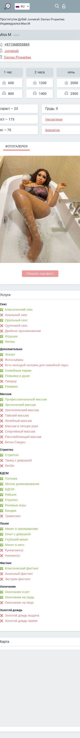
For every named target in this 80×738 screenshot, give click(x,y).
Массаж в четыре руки (21, 426)
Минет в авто (14, 545)
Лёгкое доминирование (22, 484)
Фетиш (10, 342)
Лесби (9, 466)
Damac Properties (52, 19)
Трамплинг (13, 516)
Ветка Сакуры (15, 442)
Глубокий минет (16, 539)
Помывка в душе (17, 376)
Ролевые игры (15, 505)
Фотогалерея (16, 146)
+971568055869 (16, 44)
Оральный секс (16, 320)
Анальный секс (16, 315)
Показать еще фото (40, 273)
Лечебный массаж (18, 421)
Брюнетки (52, 130)
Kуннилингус (14, 550)
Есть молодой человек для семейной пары (36, 365)
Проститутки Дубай (13, 19)
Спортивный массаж (20, 431)
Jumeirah (33, 19)
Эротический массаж (20, 405)
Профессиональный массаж (26, 399)
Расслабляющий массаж (23, 437)
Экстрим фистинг (18, 579)
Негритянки (54, 119)
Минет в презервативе (21, 529)
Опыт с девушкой (18, 534)
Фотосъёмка (14, 360)
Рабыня (10, 494)
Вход (63, 6)
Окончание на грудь (19, 597)
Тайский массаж (17, 415)
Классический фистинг (21, 568)
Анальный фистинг (19, 574)
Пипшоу (11, 381)
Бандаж (10, 511)
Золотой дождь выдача (22, 615)
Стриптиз (12, 455)
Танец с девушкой (18, 460)
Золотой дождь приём (21, 621)
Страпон (11, 500)
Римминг (11, 386)
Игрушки (11, 336)
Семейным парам (18, 370)
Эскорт (10, 354)
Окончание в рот (17, 592)
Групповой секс (16, 326)
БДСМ (9, 489)
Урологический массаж (22, 410)
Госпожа (11, 478)
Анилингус (12, 555)
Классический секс (19, 309)
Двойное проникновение (23, 331)
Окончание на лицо (19, 603)
